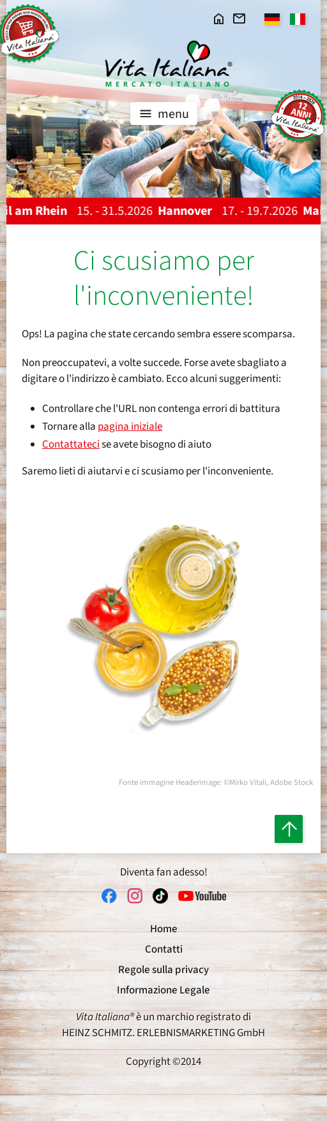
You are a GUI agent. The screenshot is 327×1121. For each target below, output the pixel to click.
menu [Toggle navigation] (162, 113)
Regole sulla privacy (163, 970)
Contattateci (71, 444)
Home (164, 929)
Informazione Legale (163, 990)
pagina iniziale (130, 426)
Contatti (164, 949)
